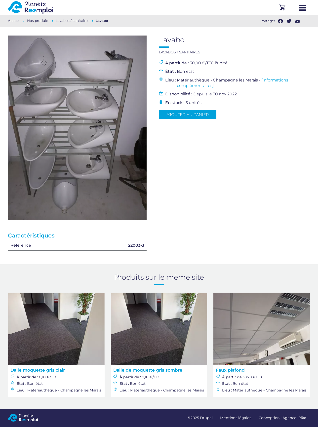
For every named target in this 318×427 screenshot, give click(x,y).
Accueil (14, 21)
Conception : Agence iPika (282, 418)
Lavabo (102, 21)
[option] (77, 128)
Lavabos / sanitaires (72, 21)
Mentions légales (235, 418)
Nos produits (38, 21)
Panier (282, 7)
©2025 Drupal (200, 418)
